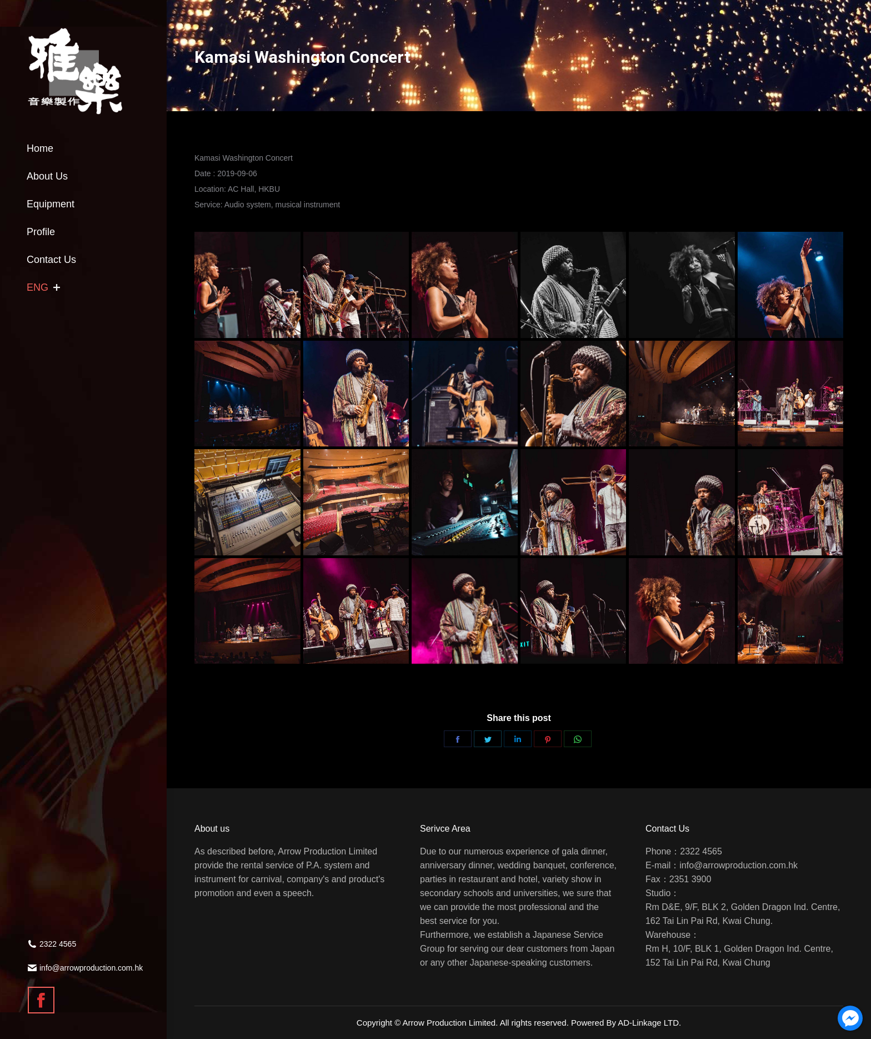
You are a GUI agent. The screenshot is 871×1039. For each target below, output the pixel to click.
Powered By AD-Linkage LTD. (626, 1022)
